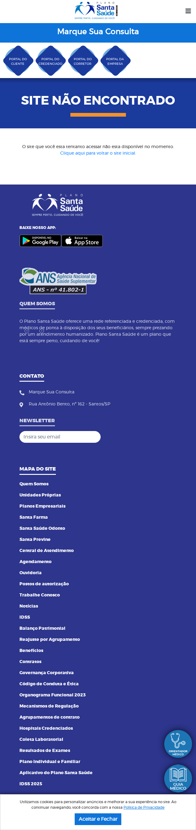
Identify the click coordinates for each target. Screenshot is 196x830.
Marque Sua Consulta (98, 32)
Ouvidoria (30, 573)
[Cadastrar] (170, 437)
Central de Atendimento (46, 551)
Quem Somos (33, 484)
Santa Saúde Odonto (42, 528)
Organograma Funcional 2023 (52, 695)
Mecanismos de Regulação (49, 706)
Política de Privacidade (144, 807)
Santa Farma (33, 517)
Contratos (30, 662)
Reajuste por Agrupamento (49, 639)
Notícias (28, 606)
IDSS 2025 (30, 784)
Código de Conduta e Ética (49, 684)
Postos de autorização (44, 584)
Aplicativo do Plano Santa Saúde (56, 773)
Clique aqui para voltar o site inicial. (98, 153)
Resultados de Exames (44, 751)
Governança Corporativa (46, 673)
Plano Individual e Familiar (49, 762)
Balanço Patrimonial (42, 628)
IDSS (24, 617)
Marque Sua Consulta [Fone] (51, 394)
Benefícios (31, 651)
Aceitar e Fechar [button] (98, 819)
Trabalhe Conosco (39, 595)
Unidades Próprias (40, 495)
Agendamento (35, 562)
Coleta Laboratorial (41, 739)
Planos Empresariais (42, 506)
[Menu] (188, 11)
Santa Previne (35, 539)
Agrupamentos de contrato (49, 717)
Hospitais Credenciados (46, 728)
